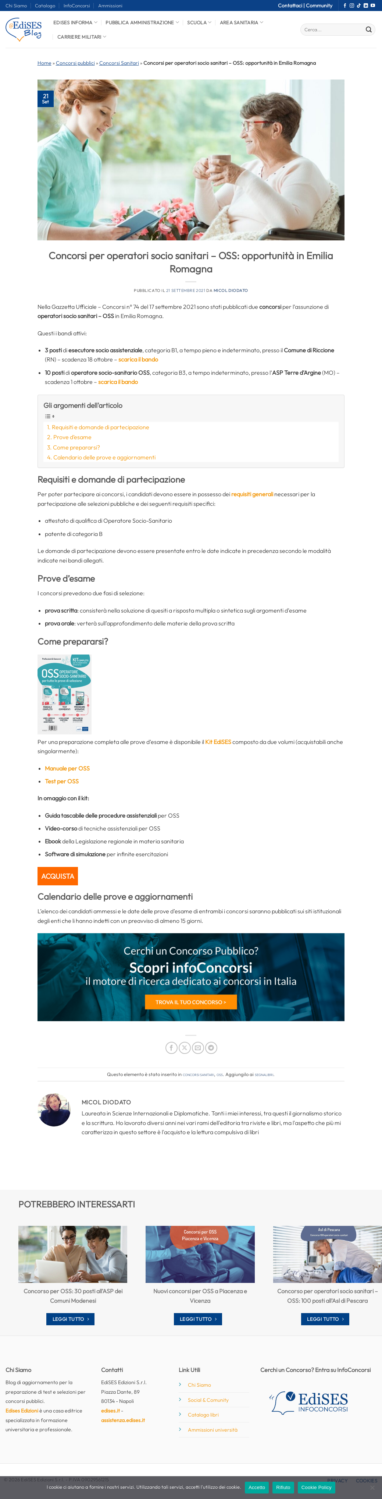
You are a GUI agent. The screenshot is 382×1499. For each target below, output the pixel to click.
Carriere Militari (81, 36)
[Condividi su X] (185, 1048)
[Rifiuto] (372, 1490)
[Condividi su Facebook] (171, 1048)
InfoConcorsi (77, 5)
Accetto (257, 1487)
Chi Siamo (16, 5)
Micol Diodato (231, 290)
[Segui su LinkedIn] (366, 5)
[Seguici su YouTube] (373, 5)
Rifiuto (283, 1487)
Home (44, 63)
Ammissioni (110, 5)
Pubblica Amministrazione (142, 22)
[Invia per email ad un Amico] (198, 1048)
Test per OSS (62, 781)
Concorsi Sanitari (119, 63)
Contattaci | (292, 5)
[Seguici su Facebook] (345, 5)
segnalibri (264, 1074)
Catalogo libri (203, 1414)
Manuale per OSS (67, 768)
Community (319, 5)
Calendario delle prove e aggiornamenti (104, 457)
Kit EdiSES (218, 741)
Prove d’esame (72, 437)
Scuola (199, 22)
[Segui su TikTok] (359, 5)
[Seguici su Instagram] (352, 5)
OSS (220, 1074)
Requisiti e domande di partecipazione (100, 427)
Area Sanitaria (241, 22)
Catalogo (45, 5)
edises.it (110, 1410)
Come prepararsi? (76, 447)
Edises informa (75, 22)
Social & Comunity (208, 1400)
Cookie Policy (316, 1487)
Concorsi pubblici (75, 63)
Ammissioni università (213, 1429)
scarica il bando (138, 359)
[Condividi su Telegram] (211, 1048)
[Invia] (369, 30)
